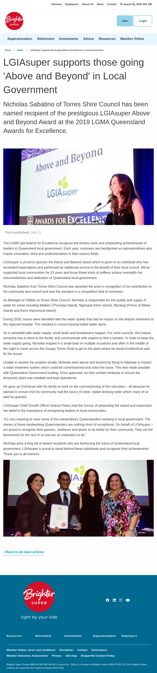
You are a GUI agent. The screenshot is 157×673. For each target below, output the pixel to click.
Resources (107, 39)
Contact (112, 4)
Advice (88, 39)
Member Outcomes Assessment (27, 655)
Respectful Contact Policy (97, 655)
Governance (99, 650)
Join (125, 21)
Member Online (132, 39)
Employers (71, 4)
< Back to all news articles (23, 552)
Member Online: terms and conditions (31, 650)
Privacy (56, 655)
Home (8, 50)
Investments (68, 39)
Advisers (56, 4)
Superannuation (19, 39)
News (100, 4)
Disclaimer (66, 650)
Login (143, 21)
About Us (88, 4)
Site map (71, 655)
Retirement (45, 39)
